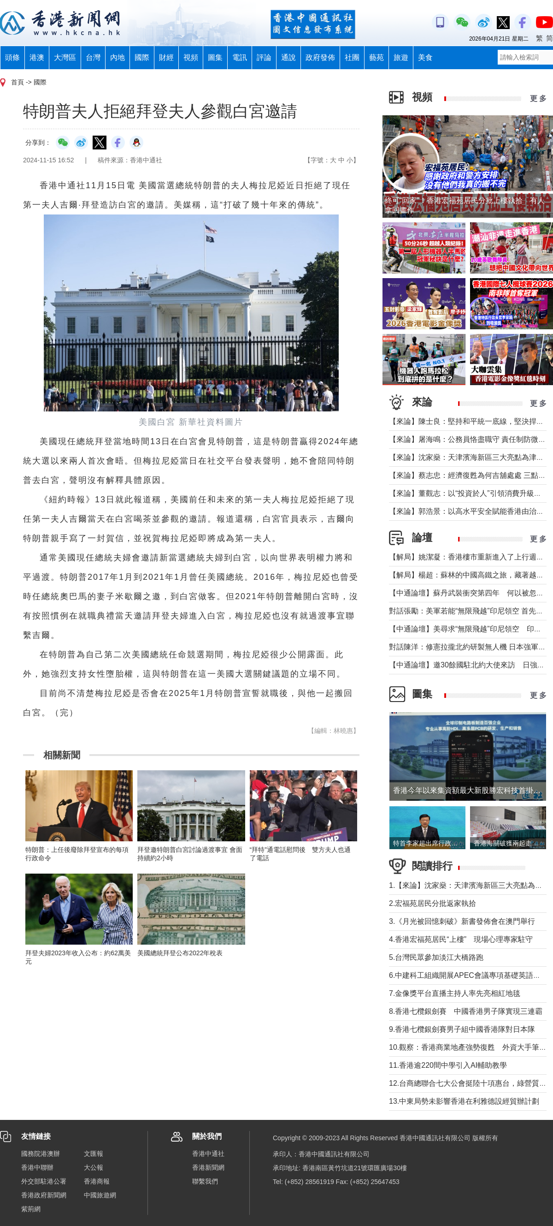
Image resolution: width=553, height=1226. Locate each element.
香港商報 (97, 1181)
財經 (166, 57)
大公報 (93, 1167)
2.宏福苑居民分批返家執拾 (432, 903)
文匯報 (93, 1153)
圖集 (215, 57)
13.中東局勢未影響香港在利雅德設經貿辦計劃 (464, 1101)
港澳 (36, 57)
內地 (117, 57)
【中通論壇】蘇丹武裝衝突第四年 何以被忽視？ (470, 593)
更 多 (538, 98)
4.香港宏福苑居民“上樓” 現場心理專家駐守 (461, 939)
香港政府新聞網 (43, 1195)
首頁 (17, 82)
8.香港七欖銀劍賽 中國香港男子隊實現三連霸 (465, 1011)
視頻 (190, 57)
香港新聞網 (208, 1167)
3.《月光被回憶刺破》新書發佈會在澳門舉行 (462, 921)
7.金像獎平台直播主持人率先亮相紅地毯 (454, 993)
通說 (288, 57)
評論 (264, 57)
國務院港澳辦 (40, 1153)
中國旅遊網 (100, 1195)
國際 (142, 57)
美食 (425, 57)
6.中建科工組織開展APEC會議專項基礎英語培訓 (468, 975)
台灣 (93, 57)
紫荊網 (31, 1209)
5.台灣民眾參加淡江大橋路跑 (436, 957)
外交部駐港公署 (43, 1181)
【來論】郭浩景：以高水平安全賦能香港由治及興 (470, 511)
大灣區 (65, 57)
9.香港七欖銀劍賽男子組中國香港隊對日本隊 (462, 1029)
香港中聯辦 (37, 1167)
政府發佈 (320, 57)
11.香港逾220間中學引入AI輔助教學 (448, 1065)
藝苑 (376, 57)
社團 (352, 57)
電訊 (239, 57)
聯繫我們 (205, 1181)
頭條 (12, 57)
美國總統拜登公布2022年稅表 (180, 953)
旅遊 (401, 57)
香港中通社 (208, 1153)
